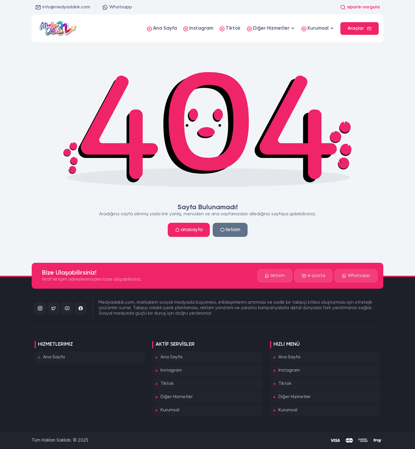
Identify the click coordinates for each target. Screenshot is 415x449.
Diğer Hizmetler (177, 397)
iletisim (230, 229)
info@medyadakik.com (62, 7)
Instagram (171, 370)
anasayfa (189, 229)
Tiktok (167, 383)
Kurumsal (170, 410)
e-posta (313, 275)
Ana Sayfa (54, 357)
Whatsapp (117, 7)
